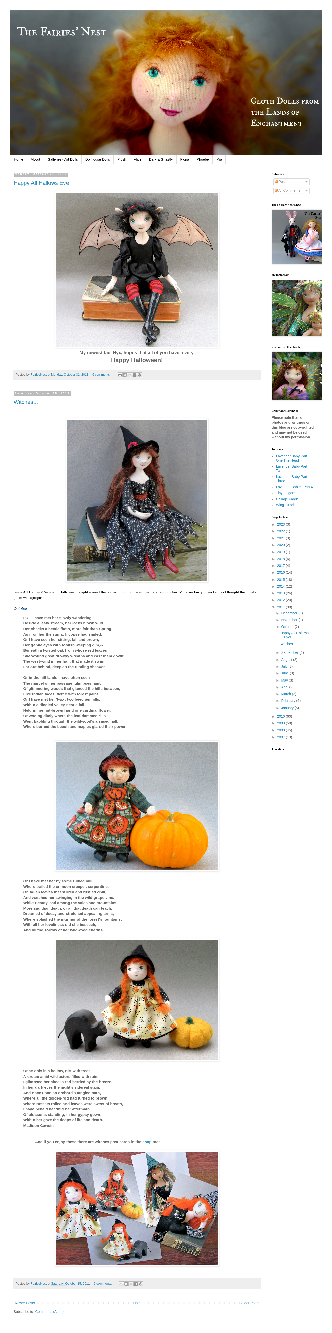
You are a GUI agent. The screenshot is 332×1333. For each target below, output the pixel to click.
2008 (281, 730)
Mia (219, 159)
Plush (121, 159)
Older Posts (250, 1303)
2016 (281, 572)
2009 (281, 723)
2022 (281, 531)
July (284, 666)
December (289, 613)
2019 (281, 552)
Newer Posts (25, 1303)
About (35, 159)
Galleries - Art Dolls (63, 159)
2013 (281, 593)
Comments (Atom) (49, 1312)
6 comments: (102, 374)
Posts (281, 182)
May (285, 680)
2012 (281, 600)
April (285, 687)
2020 (281, 545)
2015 (281, 580)
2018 (281, 559)
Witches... (26, 402)
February (288, 701)
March (286, 694)
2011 (281, 607)
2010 (281, 716)
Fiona (184, 159)
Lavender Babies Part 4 (294, 487)
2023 (281, 524)
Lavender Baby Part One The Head (291, 458)
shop (147, 1142)
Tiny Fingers (285, 493)
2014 (281, 586)
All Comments (287, 190)
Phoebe (203, 159)
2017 (281, 566)
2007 (281, 737)
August (287, 660)
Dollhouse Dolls (97, 159)
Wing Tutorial (286, 505)
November (289, 620)
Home (18, 159)
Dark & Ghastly (161, 159)
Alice (137, 159)
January (288, 708)
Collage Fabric (287, 499)
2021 (281, 538)
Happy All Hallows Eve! (42, 183)
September (290, 652)
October (288, 627)
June (285, 673)
